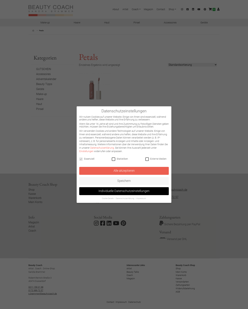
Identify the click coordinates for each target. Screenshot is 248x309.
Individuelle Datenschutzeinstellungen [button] (124, 191)
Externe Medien (156, 158)
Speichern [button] (124, 181)
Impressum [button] (141, 198)
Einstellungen (86, 151)
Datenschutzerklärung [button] (125, 198)
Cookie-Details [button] (108, 198)
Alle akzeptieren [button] (124, 170)
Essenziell (86, 158)
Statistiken (120, 158)
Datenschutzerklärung (102, 147)
